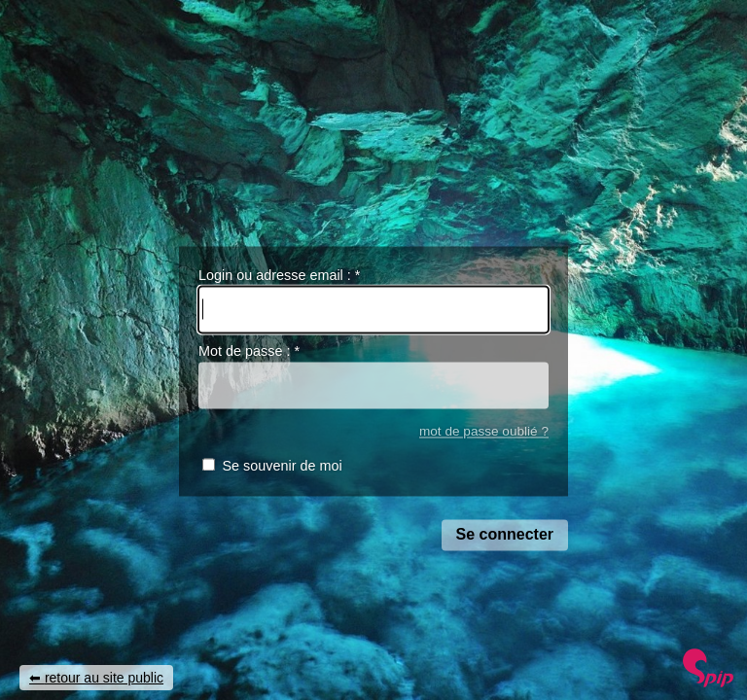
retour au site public (104, 677)
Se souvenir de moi (281, 466)
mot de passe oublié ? (484, 431)
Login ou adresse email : (279, 275)
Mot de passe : (249, 352)
